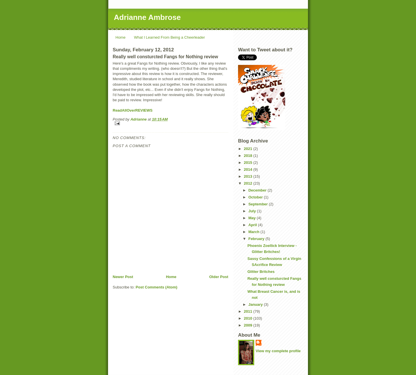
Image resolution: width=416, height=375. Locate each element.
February (256, 239)
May (252, 218)
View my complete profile (278, 351)
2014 (248, 169)
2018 (248, 155)
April (253, 225)
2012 (248, 183)
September (258, 204)
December (258, 190)
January (256, 304)
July (252, 211)
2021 (248, 149)
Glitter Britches (260, 271)
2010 (248, 318)
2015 (248, 162)
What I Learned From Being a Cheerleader (169, 37)
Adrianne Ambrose (147, 17)
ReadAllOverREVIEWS (133, 110)
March (254, 232)
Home (121, 37)
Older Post (218, 277)
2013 (248, 176)
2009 (248, 325)
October (256, 197)
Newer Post (123, 277)
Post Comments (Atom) (156, 287)
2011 (248, 311)
